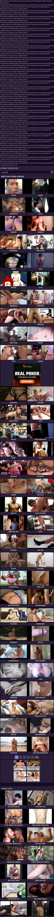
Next (36, 757)
